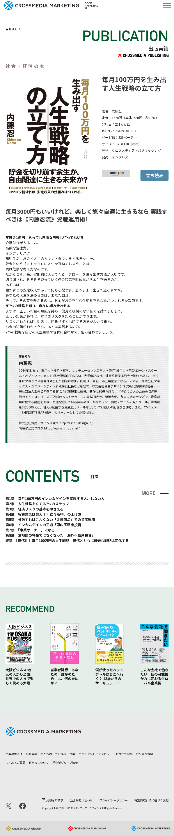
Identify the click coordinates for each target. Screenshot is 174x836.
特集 (72, 754)
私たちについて (39, 763)
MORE (148, 493)
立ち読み (154, 175)
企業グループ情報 (65, 763)
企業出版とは (14, 754)
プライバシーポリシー (113, 800)
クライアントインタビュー (95, 754)
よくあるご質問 (15, 763)
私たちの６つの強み (53, 754)
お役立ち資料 (144, 754)
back (15, 29)
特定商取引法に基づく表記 (151, 800)
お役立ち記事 (124, 754)
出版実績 (31, 754)
